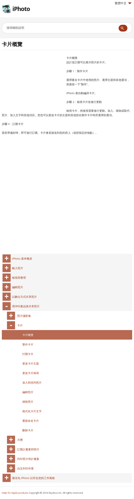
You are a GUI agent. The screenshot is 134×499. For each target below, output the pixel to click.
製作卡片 (27, 344)
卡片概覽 (27, 335)
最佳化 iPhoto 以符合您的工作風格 (33, 478)
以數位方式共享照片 (24, 296)
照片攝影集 (24, 316)
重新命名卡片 (30, 420)
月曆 (20, 440)
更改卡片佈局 (30, 373)
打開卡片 (27, 354)
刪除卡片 (27, 430)
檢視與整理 (19, 277)
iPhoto (21, 9)
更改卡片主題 (30, 363)
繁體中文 (123, 3)
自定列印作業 (25, 468)
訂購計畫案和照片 (28, 449)
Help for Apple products (15, 492)
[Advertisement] (32, 81)
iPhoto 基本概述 (22, 258)
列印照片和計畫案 (28, 459)
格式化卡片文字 (32, 411)
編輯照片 (17, 287)
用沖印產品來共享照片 (26, 306)
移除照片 (27, 401)
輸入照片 (17, 268)
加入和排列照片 (32, 382)
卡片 (20, 325)
